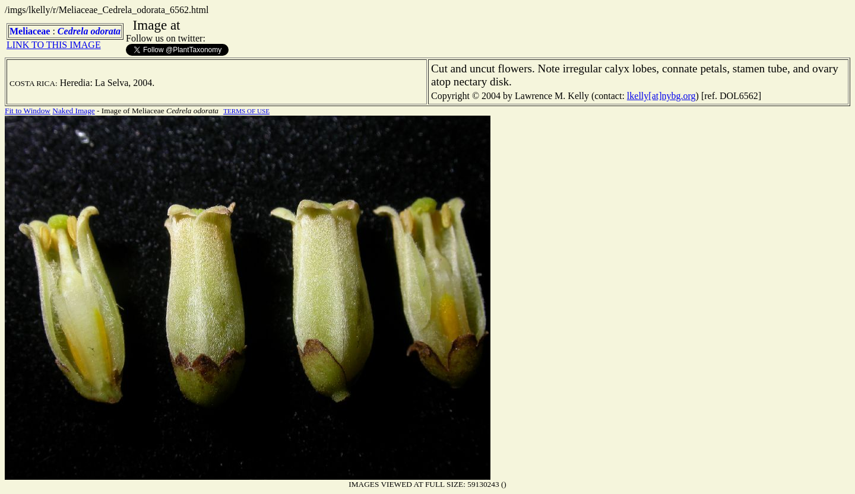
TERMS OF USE (246, 110)
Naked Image (73, 110)
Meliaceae (30, 31)
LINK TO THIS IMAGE (54, 45)
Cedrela (73, 31)
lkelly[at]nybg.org (661, 96)
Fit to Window (27, 110)
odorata (105, 31)
